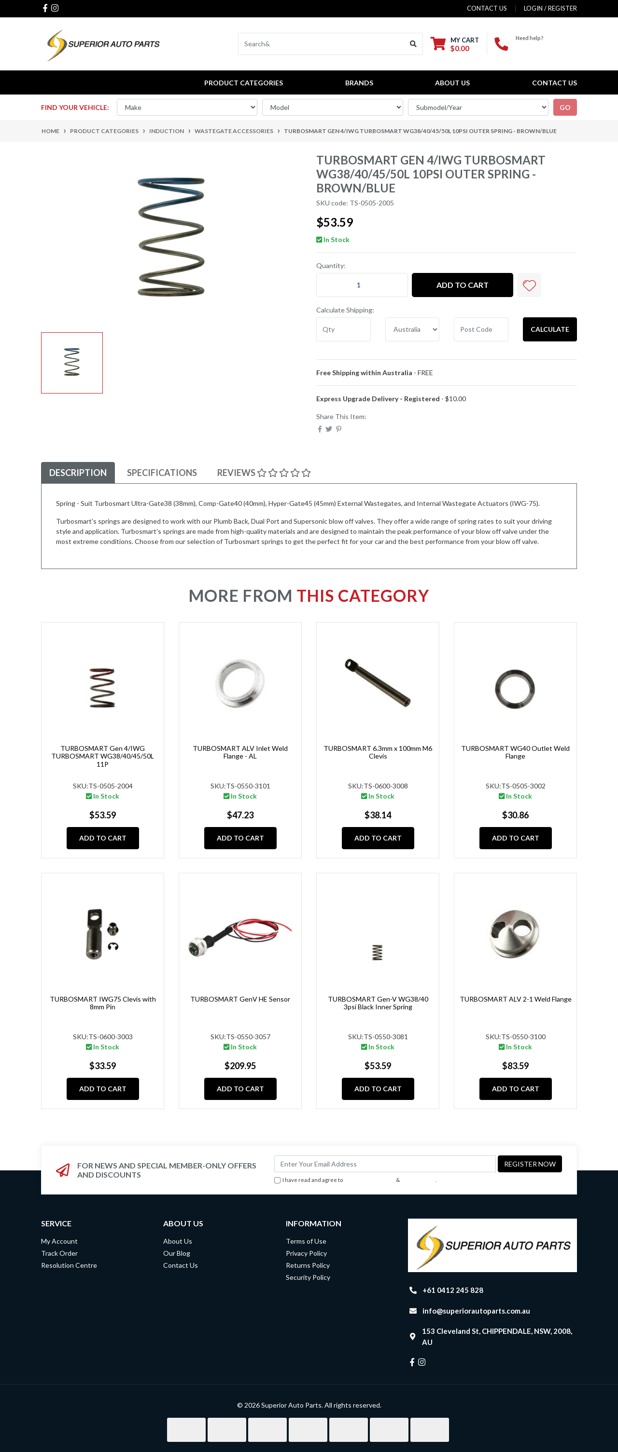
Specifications (162, 472)
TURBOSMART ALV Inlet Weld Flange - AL (240, 752)
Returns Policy (308, 1265)
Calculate (550, 329)
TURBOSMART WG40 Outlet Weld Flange (515, 752)
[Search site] (413, 44)
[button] (529, 285)
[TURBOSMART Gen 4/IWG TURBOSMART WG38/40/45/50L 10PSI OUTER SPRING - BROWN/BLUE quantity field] (362, 285)
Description (78, 472)
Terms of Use (306, 1241)
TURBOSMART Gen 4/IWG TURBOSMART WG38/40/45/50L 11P (102, 756)
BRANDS (359, 83)
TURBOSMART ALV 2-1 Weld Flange (516, 999)
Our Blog (176, 1253)
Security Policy (308, 1277)
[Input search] (321, 44)
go (565, 107)
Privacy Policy (418, 1180)
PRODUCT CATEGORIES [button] (243, 83)
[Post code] (481, 329)
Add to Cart (462, 284)
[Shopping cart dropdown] (454, 44)
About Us (452, 83)
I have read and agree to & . (355, 1180)
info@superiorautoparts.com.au (476, 1310)
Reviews (264, 472)
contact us (487, 8)
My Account (59, 1241)
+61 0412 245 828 (546, 46)
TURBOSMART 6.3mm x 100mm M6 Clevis (377, 752)
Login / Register (550, 8)
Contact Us (554, 83)
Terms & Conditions (369, 1180)
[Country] (412, 329)
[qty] (343, 329)
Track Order (59, 1253)
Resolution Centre (69, 1265)
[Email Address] (385, 1163)
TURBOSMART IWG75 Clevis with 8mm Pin (103, 1003)
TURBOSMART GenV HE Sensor (240, 999)
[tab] (78, 473)
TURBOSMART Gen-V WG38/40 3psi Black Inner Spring (378, 1003)
